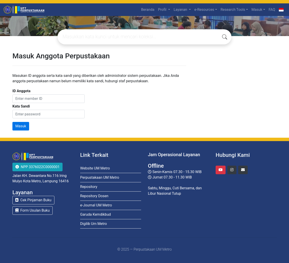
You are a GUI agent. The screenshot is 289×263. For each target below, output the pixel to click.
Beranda (147, 9)
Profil (162, 9)
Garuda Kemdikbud (95, 214)
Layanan (181, 9)
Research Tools (233, 9)
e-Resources (204, 9)
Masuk (257, 9)
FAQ (272, 9)
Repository (88, 187)
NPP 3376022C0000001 (37, 167)
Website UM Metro (95, 168)
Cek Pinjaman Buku (33, 200)
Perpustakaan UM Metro (99, 177)
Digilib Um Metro (93, 224)
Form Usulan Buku (32, 210)
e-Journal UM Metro (96, 205)
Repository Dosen (94, 196)
